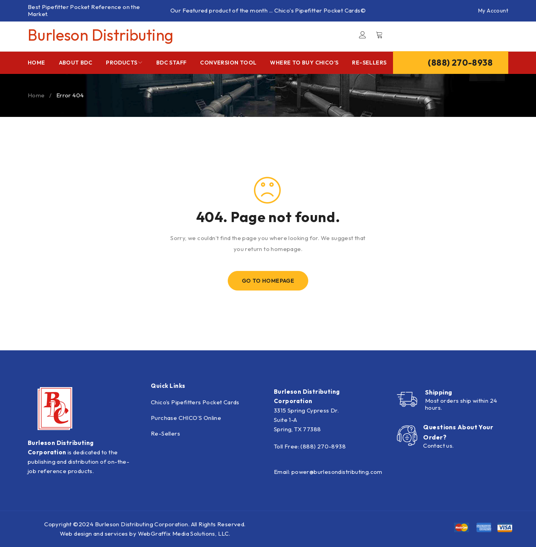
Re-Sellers (165, 433)
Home (36, 95)
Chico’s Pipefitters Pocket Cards (195, 402)
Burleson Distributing (100, 34)
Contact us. (438, 445)
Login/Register (362, 34)
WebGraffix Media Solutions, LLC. (184, 533)
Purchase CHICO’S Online (186, 417)
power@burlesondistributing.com (336, 471)
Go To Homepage (268, 280)
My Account (493, 10)
